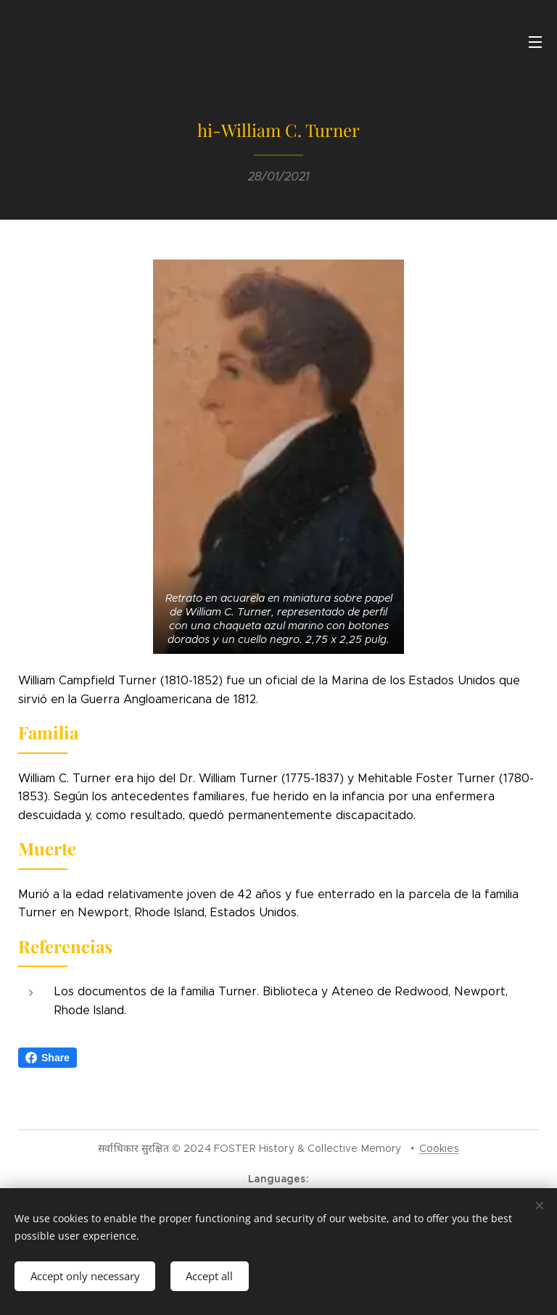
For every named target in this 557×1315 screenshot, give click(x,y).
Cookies (439, 1148)
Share (47, 1057)
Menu (535, 42)
